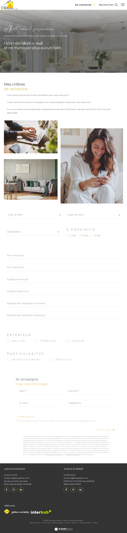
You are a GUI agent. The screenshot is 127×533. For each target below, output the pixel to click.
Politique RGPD (85, 523)
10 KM (85, 236)
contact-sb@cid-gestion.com (16, 478)
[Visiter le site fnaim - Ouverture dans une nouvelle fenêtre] (7, 511)
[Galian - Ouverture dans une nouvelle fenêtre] (20, 512)
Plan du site (46, 523)
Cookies (94, 523)
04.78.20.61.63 (69, 475)
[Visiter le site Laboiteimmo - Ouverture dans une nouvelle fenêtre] (63, 527)
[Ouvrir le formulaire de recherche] (108, 5)
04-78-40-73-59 (10, 475)
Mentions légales (57, 523)
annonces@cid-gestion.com (76, 478)
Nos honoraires (35, 523)
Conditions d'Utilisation (73, 454)
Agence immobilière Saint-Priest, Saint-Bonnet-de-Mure (29, 36)
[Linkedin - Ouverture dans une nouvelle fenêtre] (21, 489)
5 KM (73, 236)
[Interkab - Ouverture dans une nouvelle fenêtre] (41, 512)
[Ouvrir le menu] (123, 4)
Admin (67, 523)
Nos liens (75, 523)
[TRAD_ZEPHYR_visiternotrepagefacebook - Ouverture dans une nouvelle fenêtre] (6, 489)
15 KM (97, 236)
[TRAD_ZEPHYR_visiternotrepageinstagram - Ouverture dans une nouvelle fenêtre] (13, 489)
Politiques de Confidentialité (54, 454)
